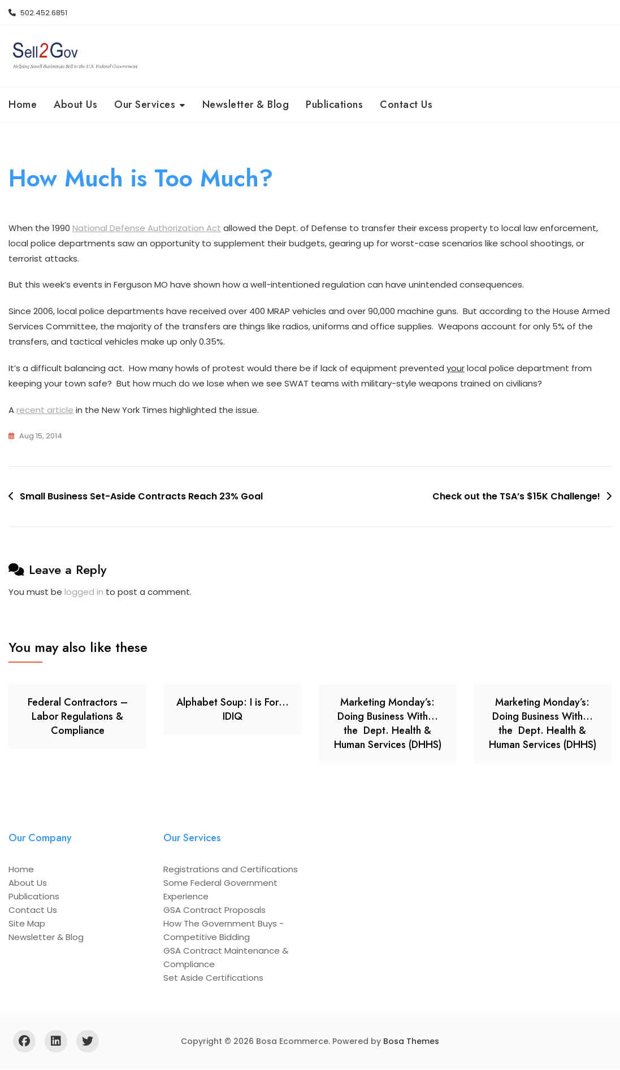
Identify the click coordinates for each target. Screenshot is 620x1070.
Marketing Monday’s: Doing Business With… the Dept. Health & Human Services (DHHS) (387, 724)
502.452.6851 (37, 12)
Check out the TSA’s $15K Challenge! (516, 497)
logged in (83, 592)
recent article (44, 411)
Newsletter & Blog (245, 104)
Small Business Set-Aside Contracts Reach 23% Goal (141, 497)
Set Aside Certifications (213, 978)
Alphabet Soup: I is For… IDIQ (232, 709)
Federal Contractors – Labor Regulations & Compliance (78, 716)
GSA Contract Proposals (214, 910)
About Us (75, 104)
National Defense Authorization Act (146, 228)
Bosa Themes (411, 1041)
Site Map (26, 924)
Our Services (144, 104)
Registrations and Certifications (230, 870)
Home (22, 104)
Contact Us (406, 104)
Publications (334, 104)
